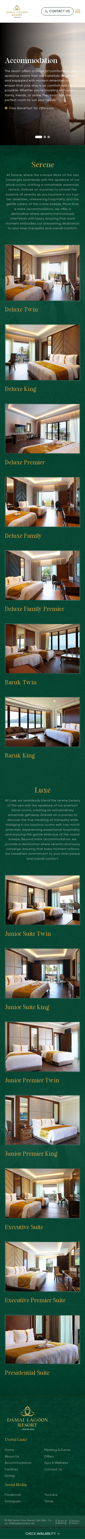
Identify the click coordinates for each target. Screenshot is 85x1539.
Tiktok (48, 1501)
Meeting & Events (57, 1450)
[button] (38, 137)
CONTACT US (57, 11)
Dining (10, 1475)
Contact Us (53, 1469)
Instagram (13, 1501)
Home (9, 1450)
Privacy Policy (75, 1522)
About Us (12, 1456)
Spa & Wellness (56, 1462)
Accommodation (18, 1462)
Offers (49, 1456)
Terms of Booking (62, 1522)
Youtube (51, 1494)
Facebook (13, 1494)
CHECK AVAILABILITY (42, 1534)
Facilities (11, 1469)
